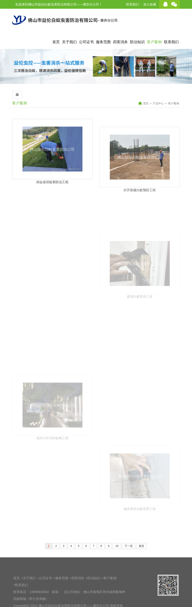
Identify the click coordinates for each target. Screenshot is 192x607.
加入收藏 (149, 4)
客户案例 (154, 42)
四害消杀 (120, 42)
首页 (56, 42)
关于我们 (69, 42)
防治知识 (137, 42)
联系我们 (132, 4)
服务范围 (103, 42)
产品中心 (158, 103)
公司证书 (86, 42)
